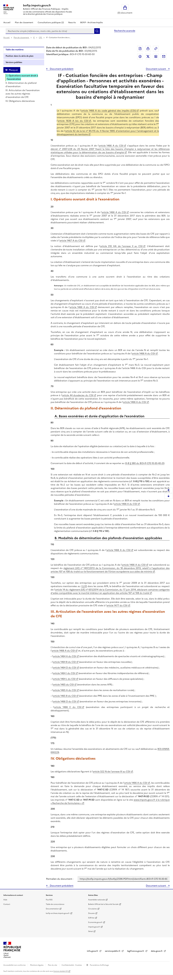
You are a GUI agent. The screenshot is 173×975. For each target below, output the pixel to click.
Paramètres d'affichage (99, 965)
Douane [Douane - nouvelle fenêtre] (91, 913)
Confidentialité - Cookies (72, 965)
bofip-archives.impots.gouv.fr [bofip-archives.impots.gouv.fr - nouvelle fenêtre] (58, 913)
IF (34, 37)
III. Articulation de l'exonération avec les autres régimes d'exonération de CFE (22, 94)
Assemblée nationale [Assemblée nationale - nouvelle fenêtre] (96, 899)
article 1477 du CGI (117, 605)
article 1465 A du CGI (64, 690)
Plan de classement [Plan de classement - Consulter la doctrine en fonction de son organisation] (24, 22)
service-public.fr (113, 951)
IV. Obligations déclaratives (20, 101)
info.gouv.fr (93, 951)
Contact (6, 904)
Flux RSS (49, 899)
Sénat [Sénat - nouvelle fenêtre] (90, 931)
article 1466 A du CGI (111, 145)
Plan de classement (21, 37)
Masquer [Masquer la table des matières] (13, 70)
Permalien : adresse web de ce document (156, 48)
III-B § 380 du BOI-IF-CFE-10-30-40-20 (144, 463)
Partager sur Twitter (148, 56)
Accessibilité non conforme (14, 965)
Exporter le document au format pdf (140, 48)
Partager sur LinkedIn (156, 56)
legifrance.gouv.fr (136, 951)
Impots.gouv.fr (94, 927)
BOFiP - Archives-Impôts (91, 22)
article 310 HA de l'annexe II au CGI (121, 246)
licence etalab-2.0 (60, 971)
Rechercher (97, 31)
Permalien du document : (59, 879)
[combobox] (50, 31)
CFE (40, 37)
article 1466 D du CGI (64, 701)
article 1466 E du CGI (67, 707)
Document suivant (156, 68)
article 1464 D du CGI (64, 667)
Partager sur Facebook (140, 56)
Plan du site (53, 965)
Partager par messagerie (164, 56)
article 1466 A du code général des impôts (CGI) (108, 110)
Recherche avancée (124, 30)
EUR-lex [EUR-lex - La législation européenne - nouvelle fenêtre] (91, 918)
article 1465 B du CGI (64, 695)
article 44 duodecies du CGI (77, 395)
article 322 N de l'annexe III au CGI (111, 771)
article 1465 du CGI (63, 684)
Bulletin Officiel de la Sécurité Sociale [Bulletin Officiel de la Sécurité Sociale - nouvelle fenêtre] (103, 904)
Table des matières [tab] (14, 49)
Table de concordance (55, 904)
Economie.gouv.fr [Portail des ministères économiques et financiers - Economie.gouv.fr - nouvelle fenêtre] (95, 922)
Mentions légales (37, 965)
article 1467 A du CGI (71, 240)
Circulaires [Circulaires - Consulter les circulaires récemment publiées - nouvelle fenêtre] (92, 908)
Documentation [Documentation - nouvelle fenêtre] (52, 908)
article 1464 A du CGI (64, 656)
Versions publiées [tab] (14, 62)
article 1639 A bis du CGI (73, 120)
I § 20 (84, 586)
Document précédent (61, 68)
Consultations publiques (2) (51, 22)
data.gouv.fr (157, 951)
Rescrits (72, 22)
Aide (5, 899)
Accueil (6, 22)
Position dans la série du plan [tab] (19, 56)
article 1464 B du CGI (64, 662)
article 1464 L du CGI (64, 679)
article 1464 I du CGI (64, 673)
